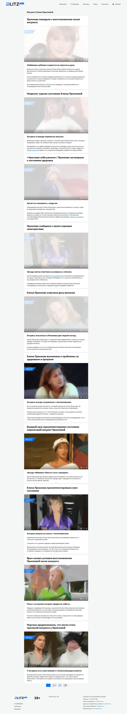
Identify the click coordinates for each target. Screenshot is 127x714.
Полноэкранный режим (83, 60)
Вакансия (63, 4)
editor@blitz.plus (99, 701)
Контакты (105, 4)
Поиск (95, 4)
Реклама (86, 4)
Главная (20, 698)
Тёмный (118, 4)
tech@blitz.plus (100, 706)
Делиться (86, 60)
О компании (75, 4)
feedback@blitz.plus (97, 708)
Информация (81, 60)
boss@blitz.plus (107, 703)
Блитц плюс (15, 4)
